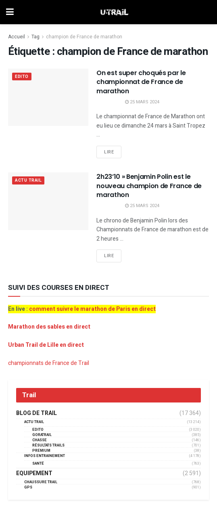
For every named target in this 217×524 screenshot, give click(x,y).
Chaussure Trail (40, 482)
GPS (28, 487)
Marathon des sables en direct (49, 327)
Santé (38, 463)
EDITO (22, 76)
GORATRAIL (42, 435)
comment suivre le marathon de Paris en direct (92, 309)
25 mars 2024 (142, 102)
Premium (41, 451)
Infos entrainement (44, 456)
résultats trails (48, 445)
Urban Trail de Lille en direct (46, 345)
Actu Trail (29, 180)
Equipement (34, 473)
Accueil (16, 36)
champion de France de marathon (84, 36)
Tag (35, 36)
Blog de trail (36, 413)
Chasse (39, 440)
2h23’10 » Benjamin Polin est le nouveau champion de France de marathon (149, 185)
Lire (109, 152)
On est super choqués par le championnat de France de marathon (141, 82)
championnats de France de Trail (48, 363)
